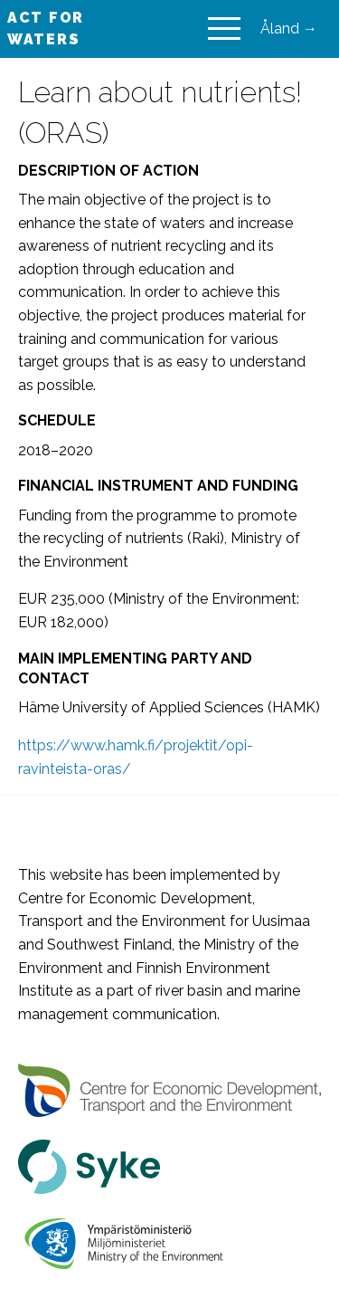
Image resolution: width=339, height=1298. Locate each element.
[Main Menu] (224, 29)
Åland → (288, 28)
